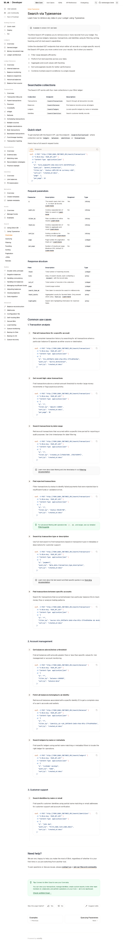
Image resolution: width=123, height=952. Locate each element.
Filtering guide (43, 527)
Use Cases (50, 3)
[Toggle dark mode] (117, 3)
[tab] (31, 149)
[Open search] (96, 3)
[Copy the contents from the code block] (97, 149)
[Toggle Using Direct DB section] (12, 228)
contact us (66, 867)
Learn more (49, 206)
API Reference (71, 3)
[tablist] (61, 149)
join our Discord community (85, 867)
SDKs (60, 3)
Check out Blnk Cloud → (42, 893)
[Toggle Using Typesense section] (12, 231)
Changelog (84, 3)
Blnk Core (39, 3)
